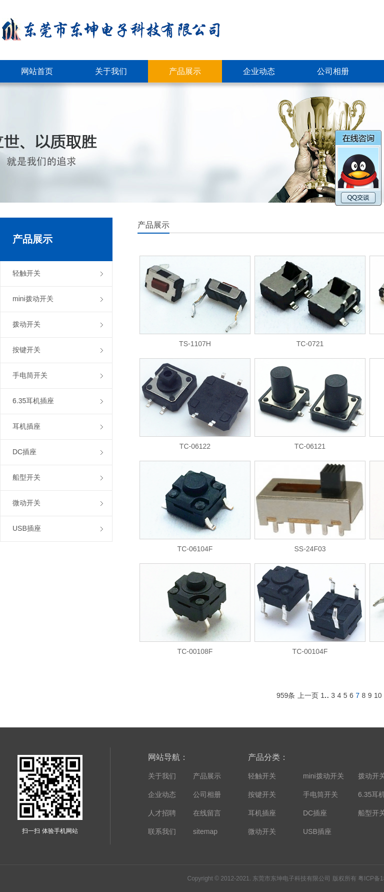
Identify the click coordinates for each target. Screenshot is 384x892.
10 (378, 695)
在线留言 (207, 813)
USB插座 (317, 831)
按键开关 (262, 794)
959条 (285, 695)
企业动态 (162, 794)
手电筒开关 (320, 794)
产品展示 (207, 776)
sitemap (205, 831)
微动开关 (262, 831)
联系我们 (162, 831)
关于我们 (162, 776)
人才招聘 (162, 813)
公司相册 (207, 794)
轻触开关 (262, 776)
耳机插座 (262, 813)
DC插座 (315, 813)
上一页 (308, 695)
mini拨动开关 (323, 776)
